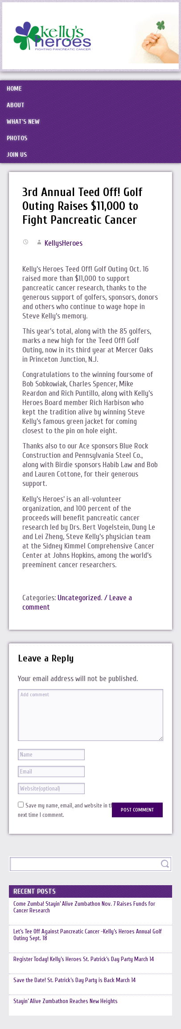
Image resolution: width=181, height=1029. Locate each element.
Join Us (17, 155)
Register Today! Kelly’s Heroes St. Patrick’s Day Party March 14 (83, 959)
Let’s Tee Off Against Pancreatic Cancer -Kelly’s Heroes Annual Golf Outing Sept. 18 (87, 934)
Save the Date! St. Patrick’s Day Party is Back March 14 (74, 980)
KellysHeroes (63, 243)
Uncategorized (79, 597)
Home (14, 88)
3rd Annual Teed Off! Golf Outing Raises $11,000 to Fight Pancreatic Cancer (82, 206)
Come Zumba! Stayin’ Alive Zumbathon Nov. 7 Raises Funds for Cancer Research (84, 907)
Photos (17, 138)
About (16, 105)
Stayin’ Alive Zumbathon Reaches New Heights (65, 1001)
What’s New (23, 121)
